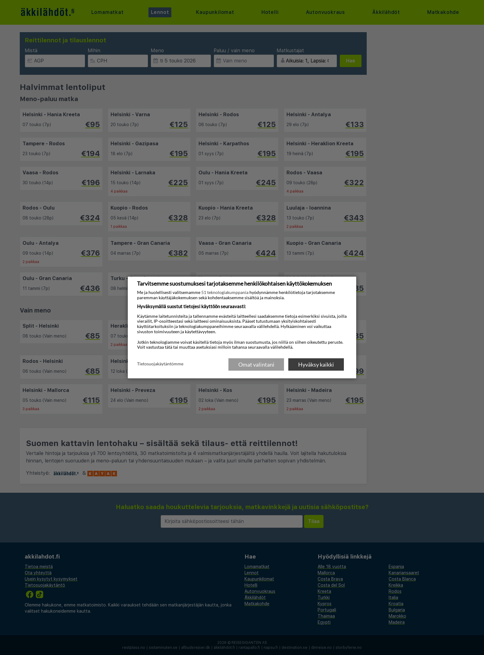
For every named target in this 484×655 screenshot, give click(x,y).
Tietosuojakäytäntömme (160, 364)
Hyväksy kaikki (316, 364)
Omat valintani (256, 364)
